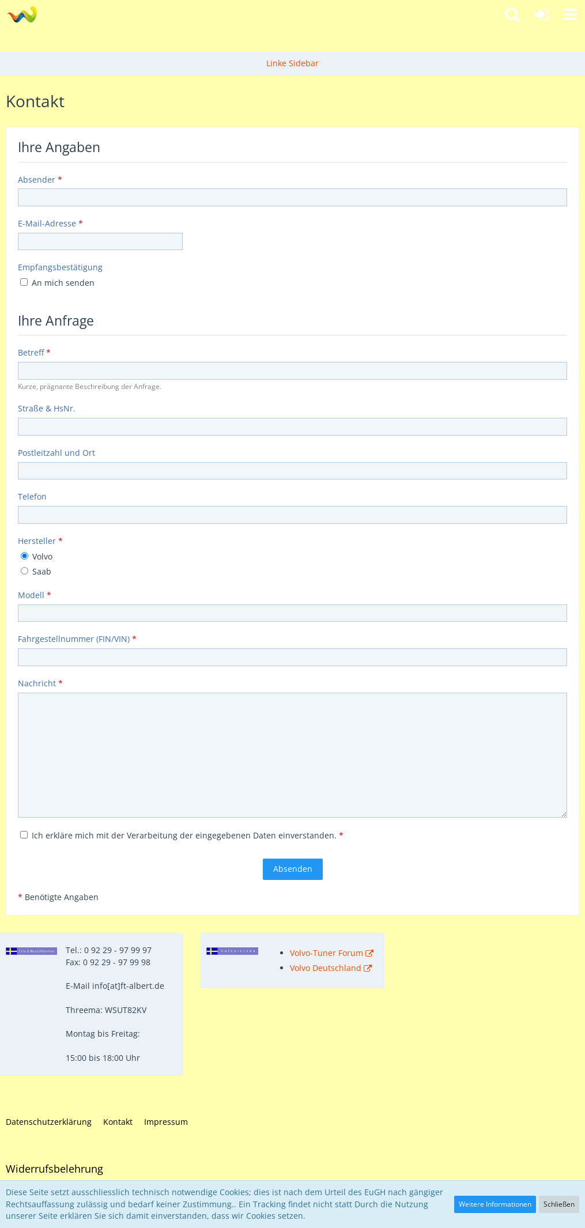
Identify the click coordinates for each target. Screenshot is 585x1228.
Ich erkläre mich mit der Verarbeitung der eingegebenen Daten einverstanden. (182, 835)
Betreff (31, 352)
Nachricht (37, 683)
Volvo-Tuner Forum (326, 952)
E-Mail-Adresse (47, 223)
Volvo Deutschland (325, 967)
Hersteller (37, 540)
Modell (31, 595)
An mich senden (57, 282)
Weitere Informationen (495, 1204)
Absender (36, 179)
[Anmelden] (541, 14)
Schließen (559, 1204)
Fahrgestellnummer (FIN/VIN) (74, 638)
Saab (36, 571)
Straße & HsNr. (47, 408)
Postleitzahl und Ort (56, 452)
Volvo (36, 556)
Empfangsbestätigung (60, 267)
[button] (570, 14)
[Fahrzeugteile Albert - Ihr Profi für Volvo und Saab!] (21, 14)
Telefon (32, 496)
